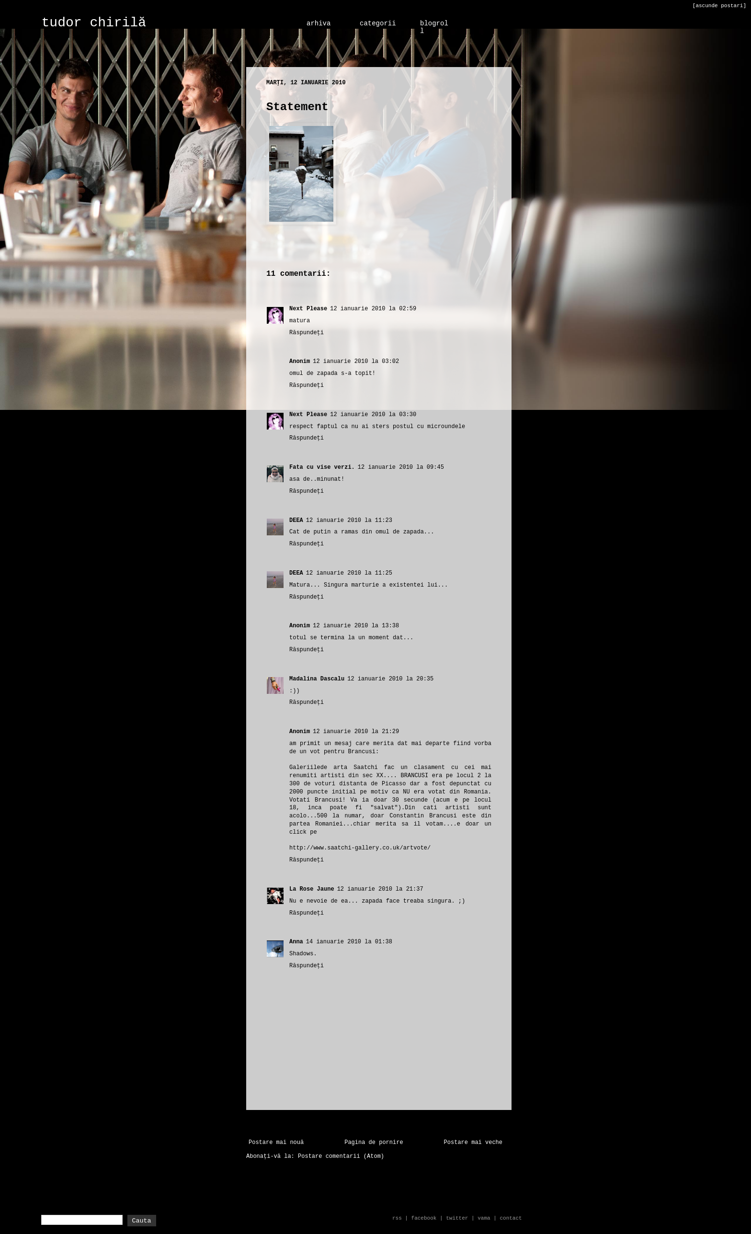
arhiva (318, 23)
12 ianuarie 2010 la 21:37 (380, 889)
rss (397, 1218)
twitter (457, 1218)
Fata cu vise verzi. (322, 467)
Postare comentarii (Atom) (341, 1156)
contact (511, 1218)
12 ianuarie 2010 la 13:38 (356, 626)
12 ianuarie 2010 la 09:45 (401, 467)
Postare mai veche (473, 1142)
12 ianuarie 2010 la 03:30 (373, 414)
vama (484, 1218)
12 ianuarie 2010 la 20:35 (390, 679)
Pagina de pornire (373, 1142)
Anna (296, 942)
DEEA (296, 520)
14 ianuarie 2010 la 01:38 (349, 942)
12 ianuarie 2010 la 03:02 (356, 361)
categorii (378, 23)
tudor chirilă (94, 22)
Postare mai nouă (276, 1142)
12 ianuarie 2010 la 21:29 (356, 731)
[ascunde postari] (719, 6)
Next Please (308, 309)
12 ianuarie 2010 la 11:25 (349, 573)
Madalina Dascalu (316, 679)
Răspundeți (306, 332)
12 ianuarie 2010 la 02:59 (373, 309)
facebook (424, 1218)
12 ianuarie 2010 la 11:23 (349, 520)
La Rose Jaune (311, 889)
